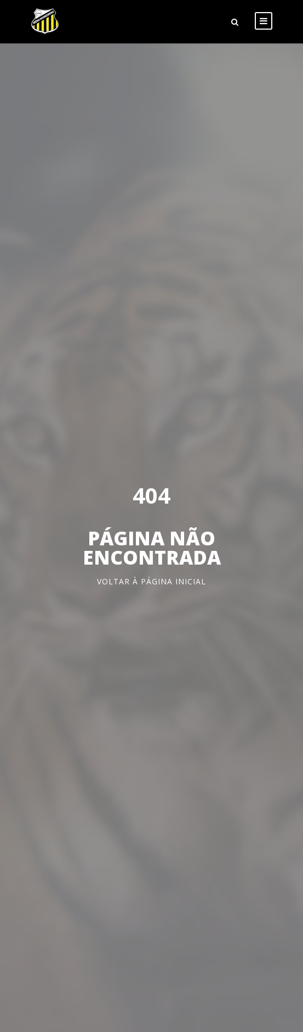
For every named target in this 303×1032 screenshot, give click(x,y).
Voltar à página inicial (151, 581)
